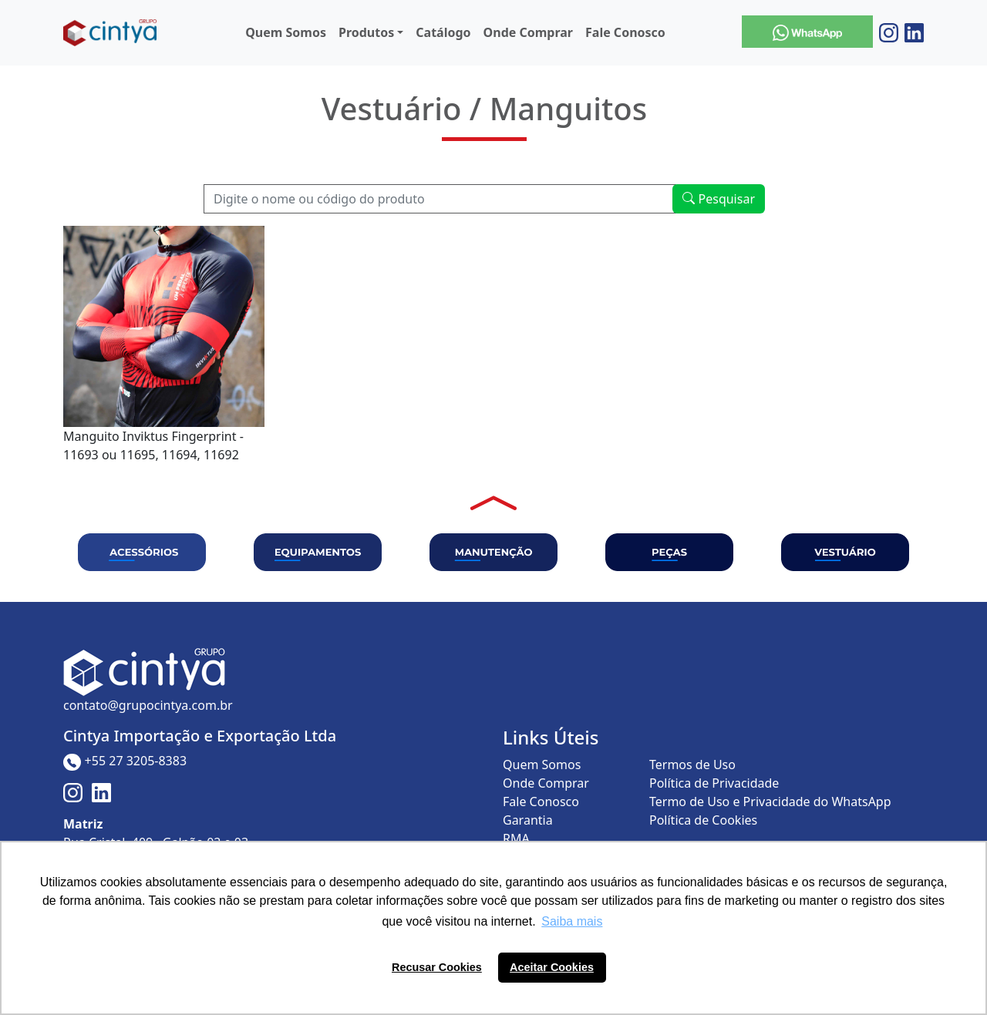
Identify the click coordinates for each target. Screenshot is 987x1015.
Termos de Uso (692, 764)
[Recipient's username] (440, 198)
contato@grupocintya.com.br (148, 705)
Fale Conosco (625, 32)
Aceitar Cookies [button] (552, 967)
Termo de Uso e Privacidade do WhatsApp (770, 801)
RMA (516, 838)
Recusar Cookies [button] (437, 967)
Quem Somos (285, 32)
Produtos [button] (366, 32)
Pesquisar (718, 198)
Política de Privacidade (714, 783)
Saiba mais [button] (571, 921)
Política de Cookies (703, 820)
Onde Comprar (528, 32)
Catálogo (443, 32)
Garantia (528, 820)
